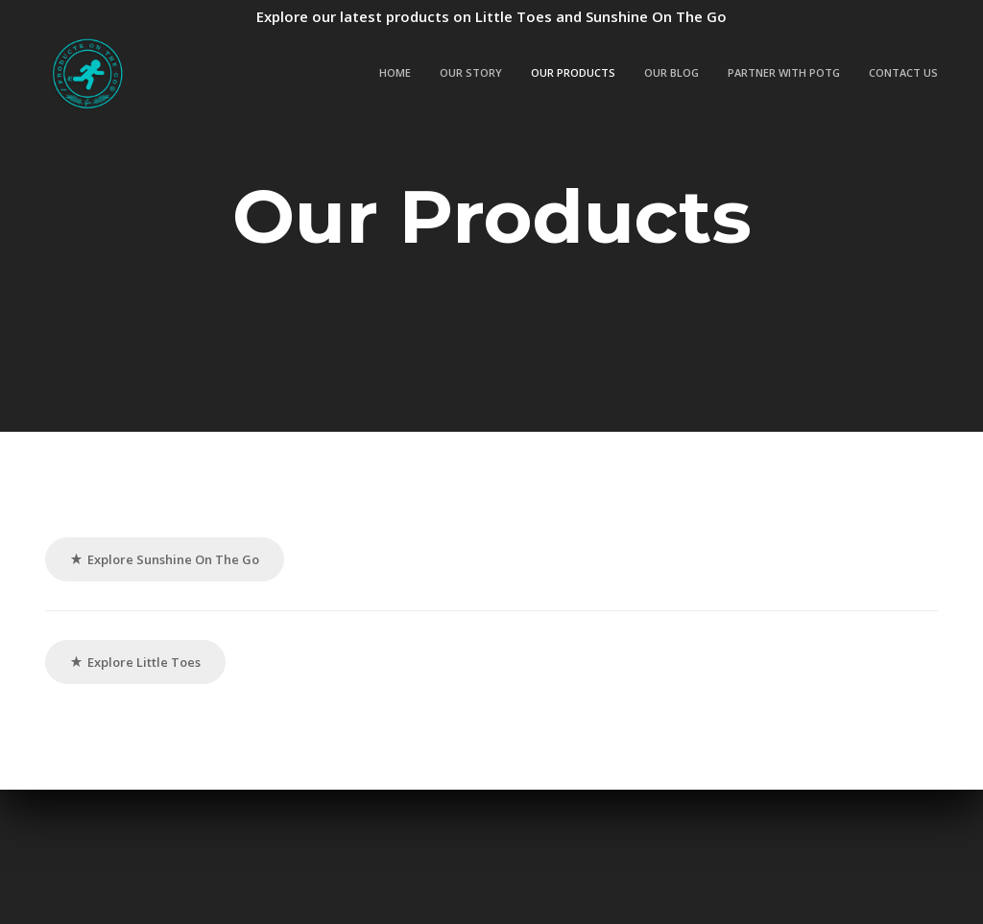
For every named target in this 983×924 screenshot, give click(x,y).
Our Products (573, 72)
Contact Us (903, 72)
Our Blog (671, 72)
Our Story (471, 72)
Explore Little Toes (135, 662)
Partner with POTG (784, 72)
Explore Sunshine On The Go (164, 559)
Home (395, 72)
